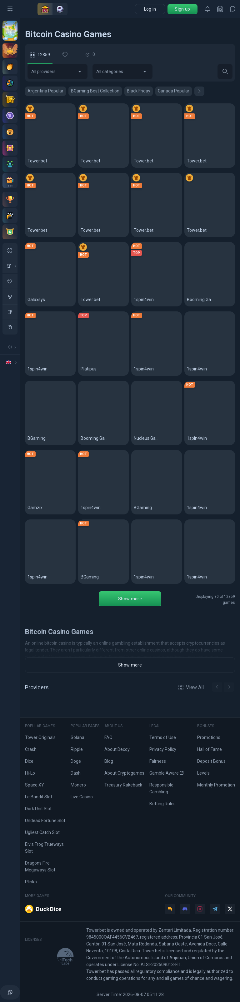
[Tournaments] (10, 231)
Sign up (182, 9)
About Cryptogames (124, 773)
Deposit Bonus (211, 761)
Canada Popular (173, 90)
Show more (130, 598)
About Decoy (117, 749)
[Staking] (10, 99)
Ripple (77, 749)
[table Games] (10, 311)
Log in (150, 9)
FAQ (108, 737)
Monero (78, 784)
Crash (31, 749)
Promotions (208, 737)
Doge (76, 761)
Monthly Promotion (216, 784)
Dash (76, 773)
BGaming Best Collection (95, 90)
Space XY (34, 784)
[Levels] (10, 115)
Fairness (157, 761)
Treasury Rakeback (123, 784)
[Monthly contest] (10, 199)
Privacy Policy (162, 749)
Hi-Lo (30, 773)
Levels (203, 773)
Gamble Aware (166, 773)
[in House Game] (10, 265)
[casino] (10, 327)
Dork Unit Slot (38, 808)
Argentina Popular (45, 90)
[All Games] (10, 250)
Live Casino (82, 796)
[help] (10, 992)
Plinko (31, 881)
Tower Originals (40, 737)
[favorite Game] (10, 281)
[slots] (10, 296)
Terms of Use (162, 737)
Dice (29, 761)
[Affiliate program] (10, 164)
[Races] (10, 215)
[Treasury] (10, 148)
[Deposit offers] (10, 66)
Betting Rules (162, 803)
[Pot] (10, 131)
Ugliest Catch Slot (42, 832)
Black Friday (138, 90)
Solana (77, 737)
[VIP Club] (10, 50)
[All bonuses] (10, 180)
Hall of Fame (209, 749)
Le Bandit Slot (38, 796)
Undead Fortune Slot (45, 820)
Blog (108, 761)
